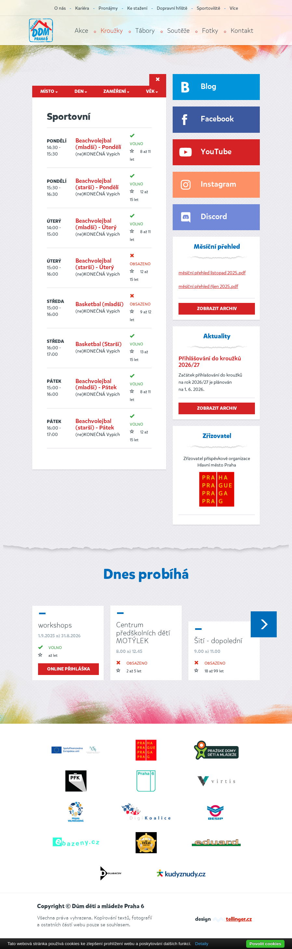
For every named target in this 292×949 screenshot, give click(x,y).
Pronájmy (108, 8)
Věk (152, 91)
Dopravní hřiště (172, 8)
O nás (60, 8)
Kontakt (242, 30)
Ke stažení (137, 8)
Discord (214, 217)
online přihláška (68, 669)
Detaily (201, 943)
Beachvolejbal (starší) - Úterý (94, 264)
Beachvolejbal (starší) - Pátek (94, 424)
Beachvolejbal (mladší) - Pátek (96, 385)
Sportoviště (208, 8)
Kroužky (111, 30)
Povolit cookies (265, 943)
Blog (208, 87)
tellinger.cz (239, 919)
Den (80, 91)
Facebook (217, 119)
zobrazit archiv (217, 308)
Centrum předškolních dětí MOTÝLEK (143, 632)
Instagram (218, 184)
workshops (55, 625)
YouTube (216, 152)
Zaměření (116, 91)
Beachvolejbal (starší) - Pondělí (97, 184)
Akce (81, 30)
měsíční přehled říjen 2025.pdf (208, 286)
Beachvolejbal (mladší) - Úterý (95, 224)
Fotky (210, 30)
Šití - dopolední (218, 640)
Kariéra (82, 8)
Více (234, 8)
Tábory (145, 30)
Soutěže (178, 30)
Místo (49, 91)
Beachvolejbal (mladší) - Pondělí (98, 144)
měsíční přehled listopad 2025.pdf (212, 273)
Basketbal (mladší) (99, 304)
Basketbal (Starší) (98, 344)
